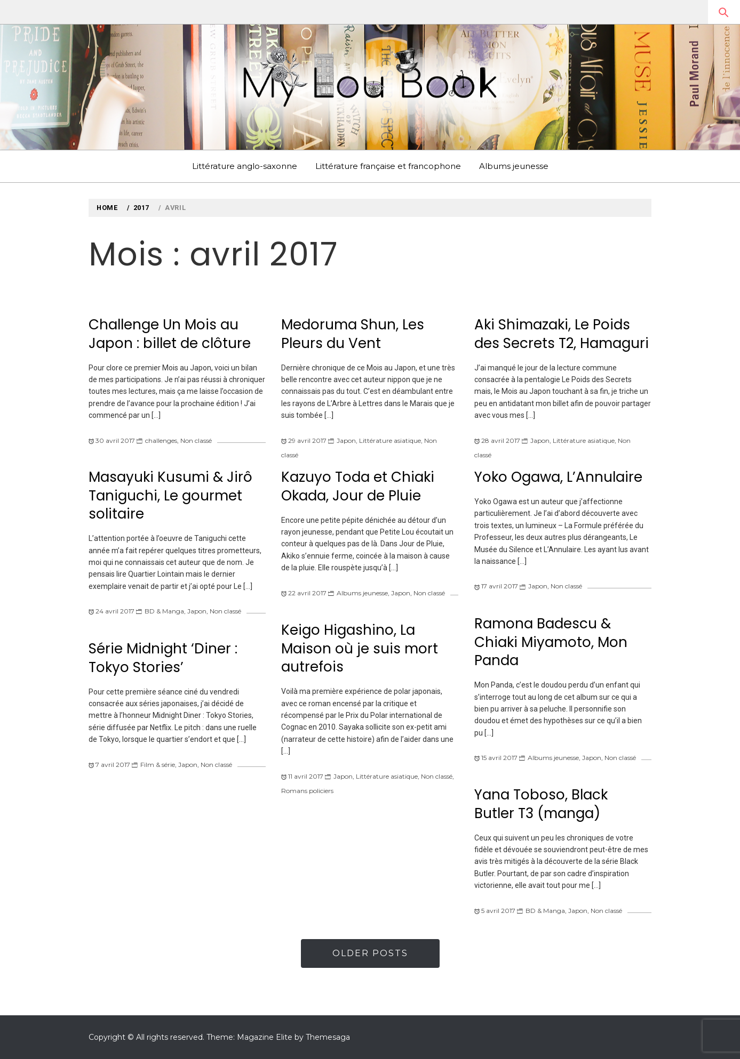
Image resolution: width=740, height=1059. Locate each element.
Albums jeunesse (513, 166)
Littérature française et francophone (388, 166)
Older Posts (370, 953)
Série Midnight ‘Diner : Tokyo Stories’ (163, 658)
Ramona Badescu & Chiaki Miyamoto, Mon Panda (550, 642)
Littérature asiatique (390, 440)
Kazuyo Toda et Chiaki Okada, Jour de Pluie (357, 486)
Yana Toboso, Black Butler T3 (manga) (541, 804)
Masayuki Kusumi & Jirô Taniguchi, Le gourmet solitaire (170, 495)
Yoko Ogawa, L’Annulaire (558, 477)
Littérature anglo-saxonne (244, 166)
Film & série (157, 765)
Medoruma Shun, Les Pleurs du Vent (352, 334)
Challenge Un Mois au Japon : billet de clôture (170, 334)
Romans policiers (307, 791)
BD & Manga (164, 611)
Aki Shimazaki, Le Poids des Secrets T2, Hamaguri (561, 334)
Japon (346, 440)
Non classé (196, 440)
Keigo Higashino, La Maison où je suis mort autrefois (359, 648)
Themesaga (328, 1037)
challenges (161, 440)
